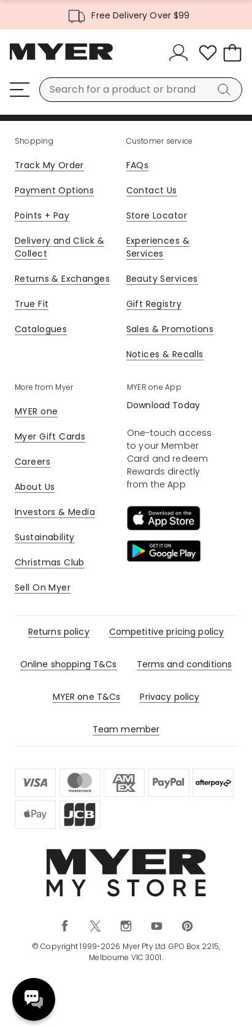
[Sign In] (181, 53)
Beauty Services (162, 279)
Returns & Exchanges (62, 279)
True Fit (31, 304)
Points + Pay (42, 215)
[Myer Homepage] (61, 58)
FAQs (137, 165)
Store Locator (156, 215)
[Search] (226, 89)
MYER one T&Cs (87, 697)
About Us (35, 487)
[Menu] (19, 89)
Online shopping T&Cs (68, 664)
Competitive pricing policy (166, 632)
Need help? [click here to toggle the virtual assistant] (33, 999)
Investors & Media (55, 512)
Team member (126, 729)
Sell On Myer (43, 587)
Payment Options (54, 190)
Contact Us (151, 190)
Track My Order (49, 165)
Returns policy (59, 632)
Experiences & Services (157, 247)
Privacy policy (169, 697)
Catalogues (41, 329)
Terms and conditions (184, 664)
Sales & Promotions (170, 329)
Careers (32, 461)
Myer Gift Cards (50, 436)
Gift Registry (153, 304)
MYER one (36, 411)
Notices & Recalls (165, 354)
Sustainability (45, 537)
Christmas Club (50, 562)
